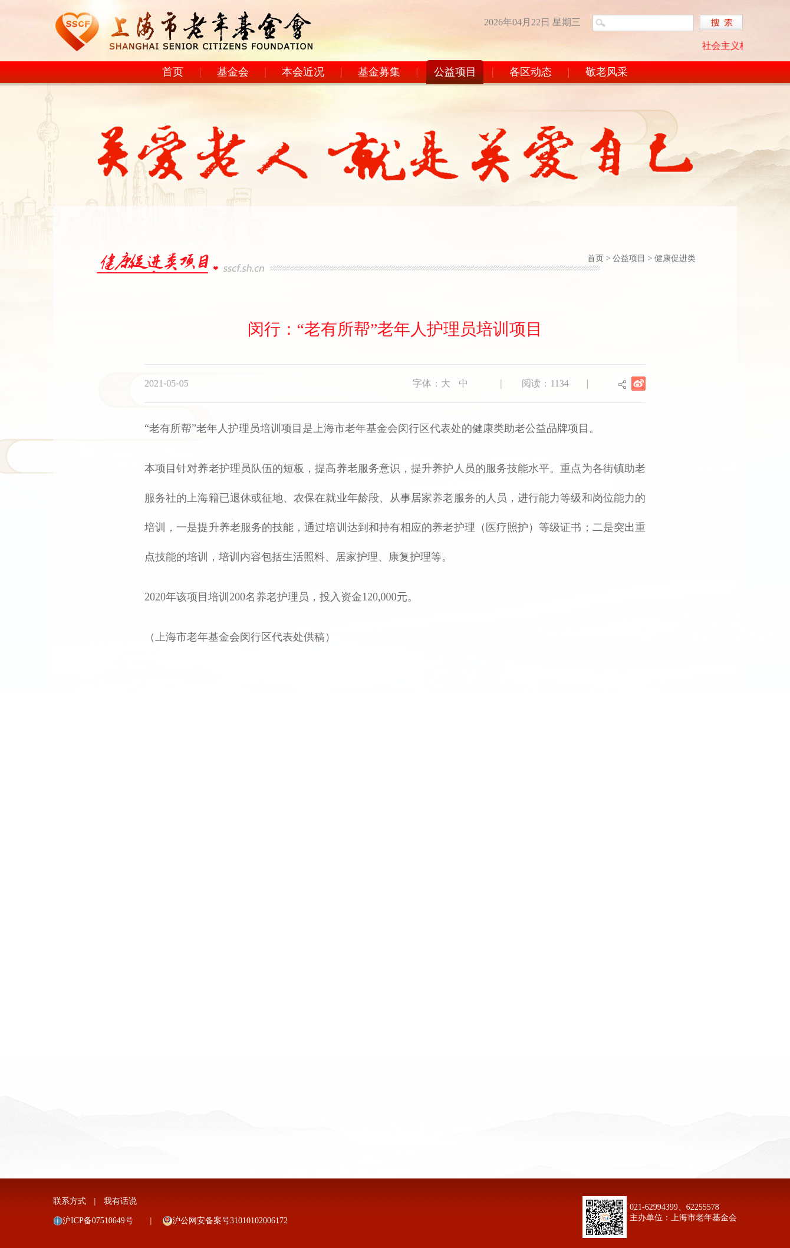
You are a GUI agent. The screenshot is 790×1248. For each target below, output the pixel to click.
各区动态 (530, 72)
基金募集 (379, 72)
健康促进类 (675, 258)
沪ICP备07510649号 (97, 1220)
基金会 (233, 72)
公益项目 (455, 72)
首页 (172, 72)
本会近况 (303, 72)
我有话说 (120, 1201)
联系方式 (69, 1201)
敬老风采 (606, 72)
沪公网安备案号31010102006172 (230, 1220)
